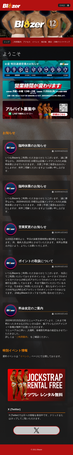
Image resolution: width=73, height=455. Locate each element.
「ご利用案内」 (22, 337)
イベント (24, 356)
